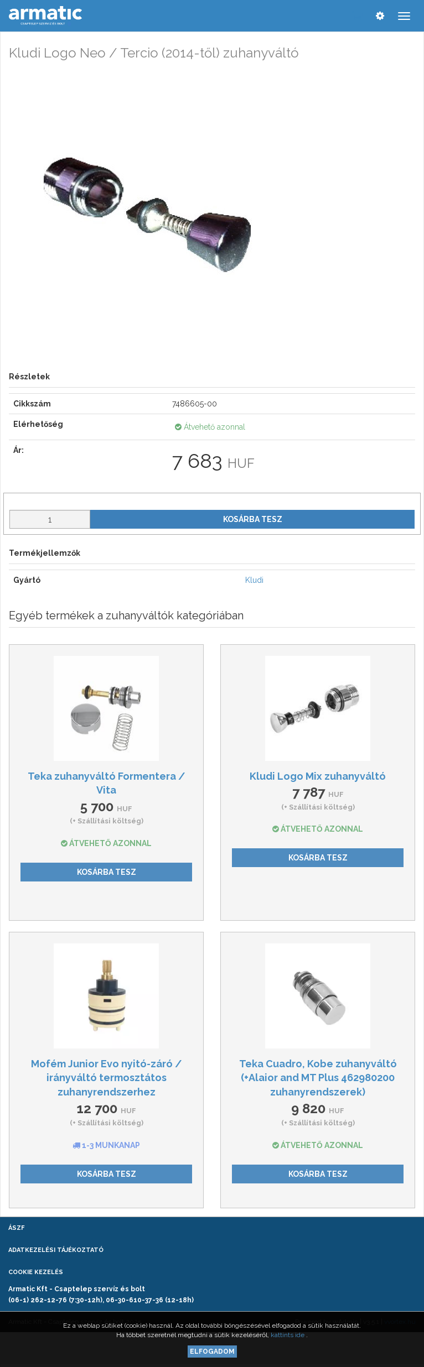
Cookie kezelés (35, 1272)
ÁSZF (16, 1228)
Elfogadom (212, 1351)
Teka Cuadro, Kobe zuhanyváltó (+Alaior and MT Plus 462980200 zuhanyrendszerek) (318, 1078)
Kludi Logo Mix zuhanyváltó (318, 776)
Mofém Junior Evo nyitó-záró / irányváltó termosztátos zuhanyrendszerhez (106, 1078)
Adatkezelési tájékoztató (56, 1250)
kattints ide (288, 1335)
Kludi (254, 580)
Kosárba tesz (252, 519)
